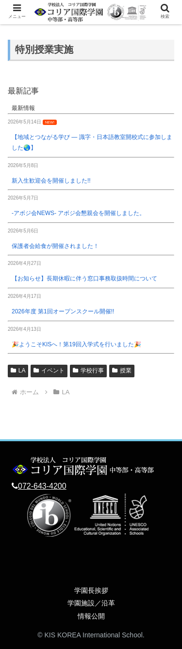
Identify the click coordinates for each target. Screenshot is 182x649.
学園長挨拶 (91, 590)
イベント (49, 370)
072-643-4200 (42, 486)
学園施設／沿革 (91, 603)
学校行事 (88, 370)
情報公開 (91, 616)
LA (18, 370)
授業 (122, 370)
